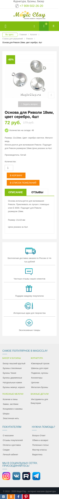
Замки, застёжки (10, 404)
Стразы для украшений (12, 39)
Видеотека (37, 454)
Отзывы (37, 192)
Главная (23, 34)
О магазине (8, 435)
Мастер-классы (39, 450)
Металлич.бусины (39, 387)
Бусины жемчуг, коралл (14, 387)
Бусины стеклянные (12, 368)
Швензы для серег (40, 368)
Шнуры (6, 413)
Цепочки (35, 382)
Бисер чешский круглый (14, 363)
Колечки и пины (10, 399)
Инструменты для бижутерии (39, 401)
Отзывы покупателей (13, 440)
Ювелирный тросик (40, 363)
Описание (15, 192)
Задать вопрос (29, 104)
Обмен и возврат (40, 440)
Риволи (29, 39)
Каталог (33, 34)
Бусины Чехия (9, 373)
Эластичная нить (11, 418)
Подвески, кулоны (39, 373)
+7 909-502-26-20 (31, 5)
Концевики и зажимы (13, 409)
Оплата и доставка (12, 445)
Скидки (6, 450)
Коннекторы (36, 378)
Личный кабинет (10, 454)
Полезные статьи (40, 445)
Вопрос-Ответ (38, 435)
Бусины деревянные (12, 378)
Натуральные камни (12, 382)
